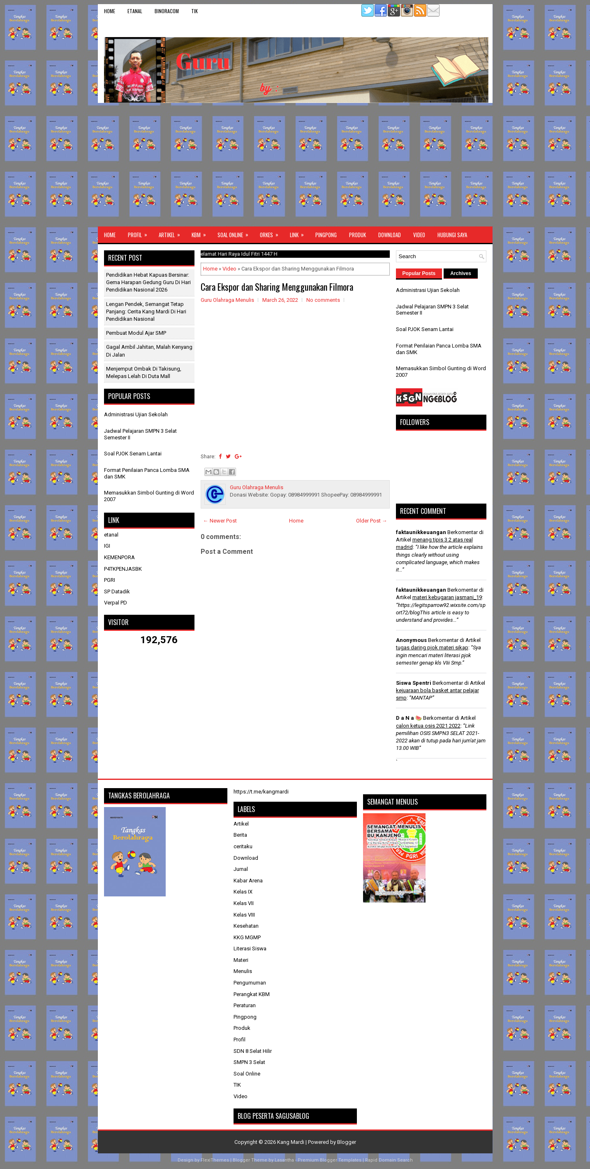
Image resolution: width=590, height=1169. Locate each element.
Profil (140, 232)
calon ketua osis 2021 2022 (428, 726)
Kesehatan (246, 926)
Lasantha (284, 1160)
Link (299, 232)
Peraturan (245, 1005)
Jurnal (241, 869)
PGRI (109, 580)
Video (419, 235)
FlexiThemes (215, 1160)
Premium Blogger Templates (329, 1160)
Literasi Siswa (250, 948)
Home (109, 10)
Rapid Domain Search (389, 1160)
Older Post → (371, 521)
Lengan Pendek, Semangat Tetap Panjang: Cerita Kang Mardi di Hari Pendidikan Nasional (146, 311)
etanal (134, 10)
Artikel (172, 232)
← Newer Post (220, 521)
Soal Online (235, 232)
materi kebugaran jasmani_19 (447, 597)
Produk (357, 235)
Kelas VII (244, 903)
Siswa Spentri (413, 683)
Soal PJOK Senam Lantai (133, 453)
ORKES (272, 232)
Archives (460, 273)
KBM (201, 232)
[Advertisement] (295, 164)
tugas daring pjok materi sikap (432, 647)
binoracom (167, 10)
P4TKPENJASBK (123, 569)
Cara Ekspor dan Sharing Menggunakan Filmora (277, 287)
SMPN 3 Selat (249, 1062)
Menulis (243, 971)
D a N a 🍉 (409, 718)
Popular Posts (419, 273)
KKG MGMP (247, 937)
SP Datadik (117, 591)
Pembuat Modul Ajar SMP (136, 333)
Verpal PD (115, 603)
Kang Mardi (291, 1142)
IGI (107, 546)
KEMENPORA (119, 557)
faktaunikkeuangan (421, 532)
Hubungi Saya (452, 235)
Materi (241, 960)
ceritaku (243, 846)
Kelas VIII (244, 915)
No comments (323, 300)
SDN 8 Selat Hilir (253, 1051)
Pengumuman (250, 983)
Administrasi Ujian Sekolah (136, 414)
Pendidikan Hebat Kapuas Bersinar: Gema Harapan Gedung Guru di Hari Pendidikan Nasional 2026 (148, 282)
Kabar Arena (248, 880)
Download (389, 235)
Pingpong (326, 235)
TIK (194, 10)
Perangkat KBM (252, 994)
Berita (240, 835)
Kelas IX (243, 892)
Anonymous (411, 640)
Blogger (346, 1142)
